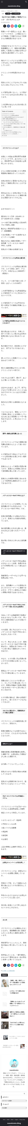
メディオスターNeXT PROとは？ (11, 120)
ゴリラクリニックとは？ (9, 113)
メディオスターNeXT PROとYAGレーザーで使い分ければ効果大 (14, 124)
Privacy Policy (22, 1117)
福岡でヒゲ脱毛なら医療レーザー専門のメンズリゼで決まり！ (17, 1014)
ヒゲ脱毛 (4, 970)
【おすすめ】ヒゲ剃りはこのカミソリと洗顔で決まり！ (17, 1024)
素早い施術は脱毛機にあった (10, 118)
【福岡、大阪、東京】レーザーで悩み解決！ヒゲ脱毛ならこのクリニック (17, 982)
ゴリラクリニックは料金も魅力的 (11, 115)
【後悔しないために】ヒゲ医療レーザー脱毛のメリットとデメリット (17, 1003)
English (16, 1117)
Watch (12, 1117)
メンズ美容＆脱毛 (11, 970)
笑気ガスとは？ (8, 130)
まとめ (5, 135)
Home (4, 1117)
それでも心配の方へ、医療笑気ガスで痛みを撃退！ (14, 128)
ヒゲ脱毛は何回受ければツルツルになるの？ (13, 117)
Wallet (8, 1117)
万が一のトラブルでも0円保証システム (12, 132)
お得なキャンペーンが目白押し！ (11, 133)
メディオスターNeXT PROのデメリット (14, 122)
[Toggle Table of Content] (23, 111)
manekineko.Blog (14, 6)
